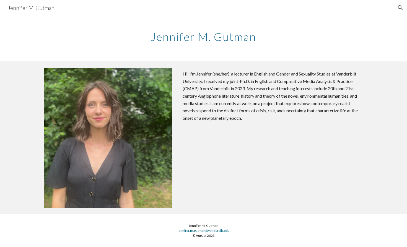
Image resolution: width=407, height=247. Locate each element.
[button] (400, 7)
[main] (203, 34)
